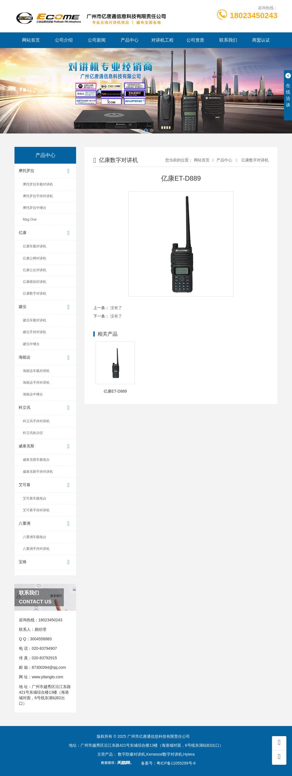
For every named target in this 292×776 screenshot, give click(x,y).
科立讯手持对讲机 (36, 421)
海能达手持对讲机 (36, 383)
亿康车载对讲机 (34, 246)
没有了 (116, 307)
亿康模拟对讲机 (34, 282)
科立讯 (45, 408)
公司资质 (195, 40)
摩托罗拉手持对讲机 (38, 196)
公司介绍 (64, 40)
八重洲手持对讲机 (36, 549)
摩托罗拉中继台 (34, 208)
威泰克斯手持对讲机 (38, 472)
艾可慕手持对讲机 (36, 510)
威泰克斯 (45, 446)
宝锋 (45, 562)
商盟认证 (261, 40)
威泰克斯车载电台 (36, 460)
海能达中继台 (33, 394)
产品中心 (129, 40)
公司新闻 (97, 40)
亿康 (45, 233)
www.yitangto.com (47, 677)
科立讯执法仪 (33, 433)
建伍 (45, 307)
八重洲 (45, 523)
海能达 (45, 357)
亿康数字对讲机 (34, 293)
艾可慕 (45, 485)
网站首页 (31, 40)
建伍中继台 (31, 344)
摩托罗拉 (45, 171)
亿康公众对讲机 (34, 270)
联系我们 (228, 40)
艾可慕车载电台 (34, 498)
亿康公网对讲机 (34, 258)
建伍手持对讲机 (34, 332)
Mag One (29, 219)
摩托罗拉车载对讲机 (38, 184)
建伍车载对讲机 (34, 320)
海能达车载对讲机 (36, 371)
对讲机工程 (162, 40)
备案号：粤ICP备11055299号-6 (168, 763)
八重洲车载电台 (34, 537)
